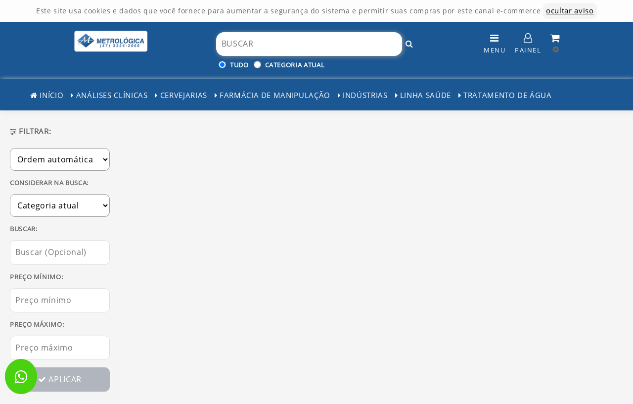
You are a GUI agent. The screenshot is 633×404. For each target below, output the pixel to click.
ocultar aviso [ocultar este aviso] (569, 10)
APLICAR (60, 379)
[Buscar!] (409, 44)
